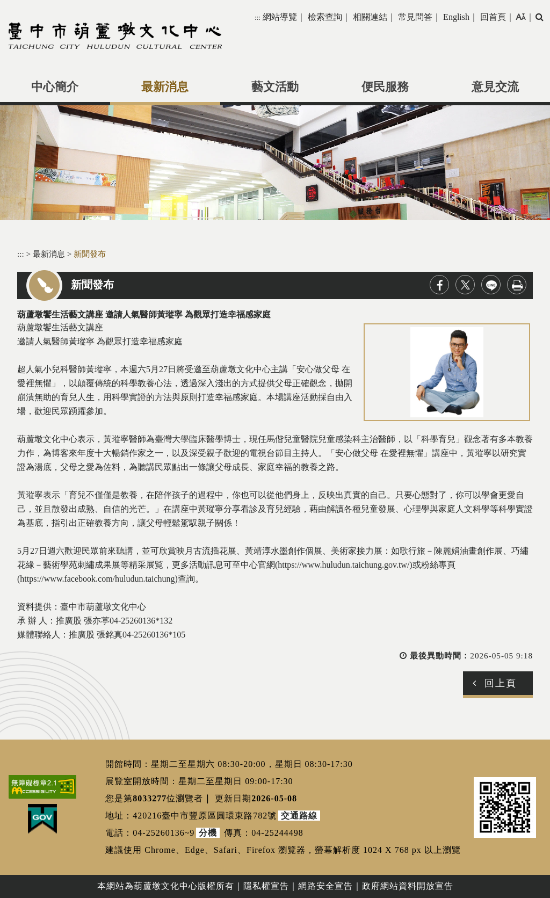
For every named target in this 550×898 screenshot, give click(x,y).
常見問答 (415, 16)
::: (257, 17)
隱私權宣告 (266, 885)
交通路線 (299, 815)
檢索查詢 (325, 16)
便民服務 (385, 87)
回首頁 (493, 16)
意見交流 (495, 87)
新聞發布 (90, 253)
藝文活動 (275, 87)
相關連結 (370, 16)
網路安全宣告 (325, 885)
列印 (516, 284)
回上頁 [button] (500, 683)
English (456, 16)
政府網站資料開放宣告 (407, 885)
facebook (439, 284)
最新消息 (165, 87)
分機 (208, 832)
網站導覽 (280, 16)
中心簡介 (54, 87)
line (491, 284)
